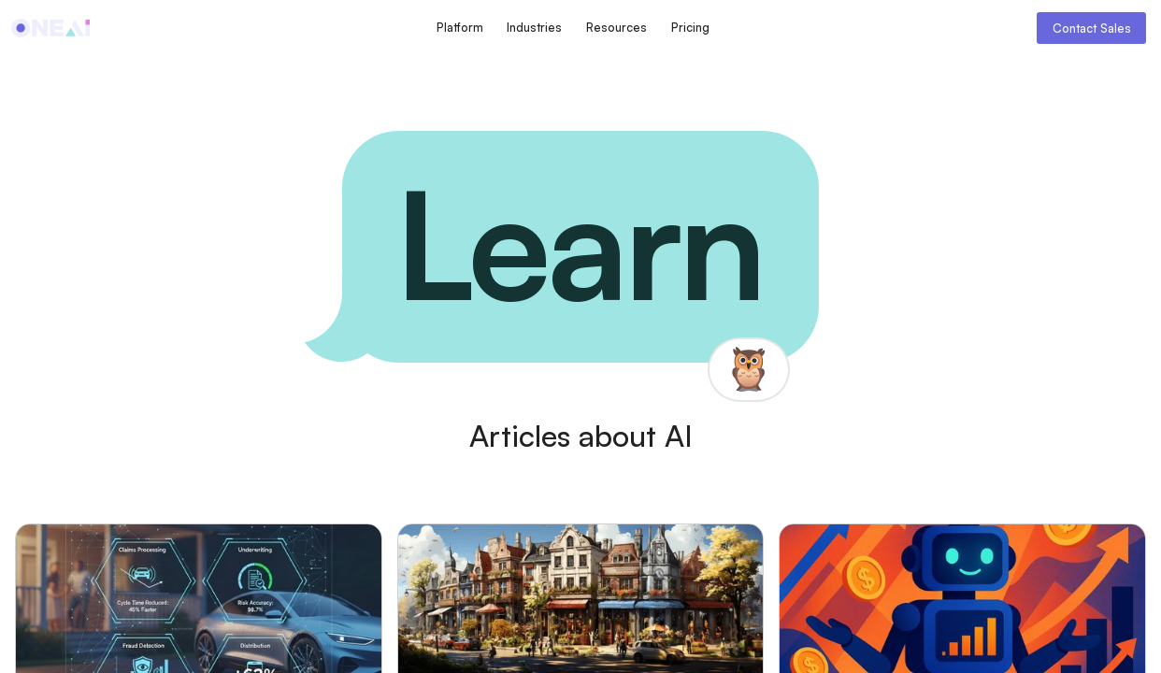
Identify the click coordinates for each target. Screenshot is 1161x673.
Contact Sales (1092, 28)
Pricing (690, 27)
